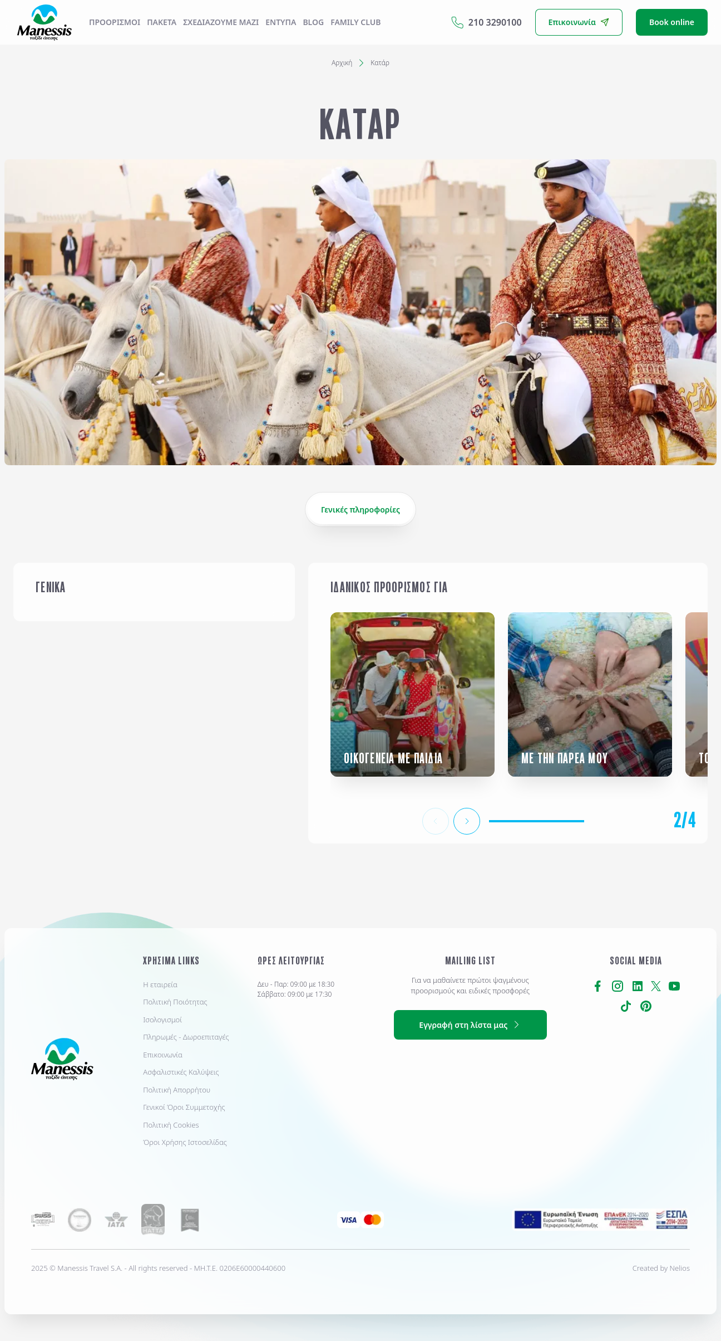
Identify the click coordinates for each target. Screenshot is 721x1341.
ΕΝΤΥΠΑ (280, 22)
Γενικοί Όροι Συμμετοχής (184, 1107)
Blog (313, 22)
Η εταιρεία (160, 984)
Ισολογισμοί (162, 1020)
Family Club (355, 22)
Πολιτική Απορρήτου (176, 1090)
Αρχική (342, 62)
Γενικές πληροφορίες (360, 509)
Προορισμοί (114, 22)
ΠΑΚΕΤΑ (161, 22)
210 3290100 (486, 23)
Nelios (680, 1268)
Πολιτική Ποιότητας (175, 1002)
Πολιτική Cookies (171, 1125)
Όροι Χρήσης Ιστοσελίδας (185, 1142)
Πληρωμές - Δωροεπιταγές (186, 1037)
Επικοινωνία (162, 1055)
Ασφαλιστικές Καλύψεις (181, 1072)
